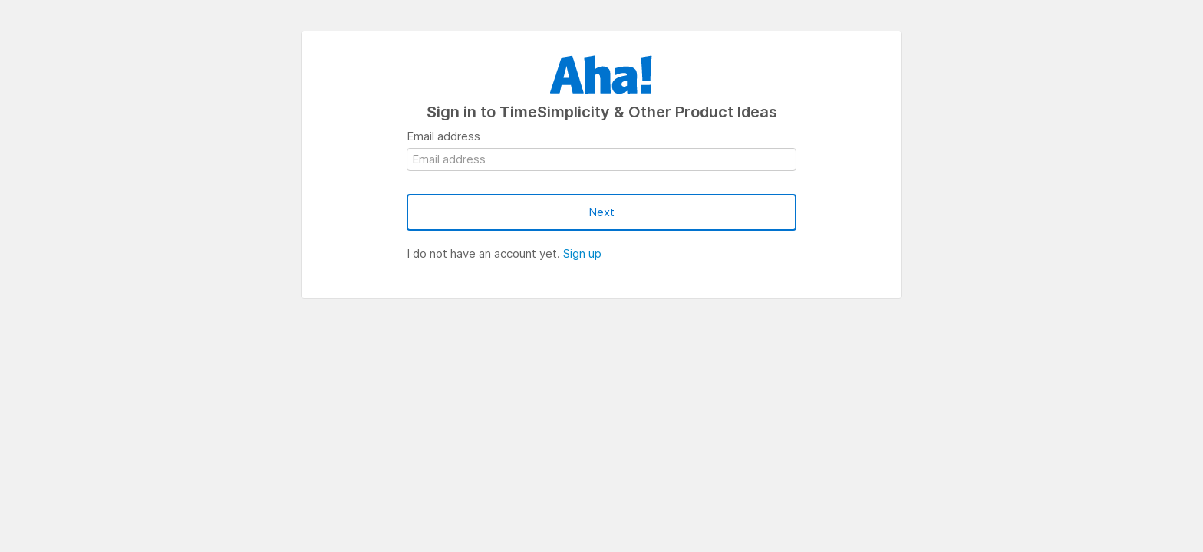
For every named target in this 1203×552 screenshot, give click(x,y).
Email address (443, 136)
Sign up (582, 253)
